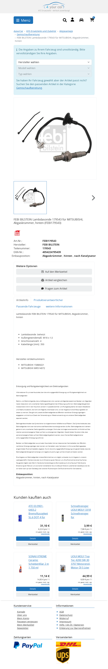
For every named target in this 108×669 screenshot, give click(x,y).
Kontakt (21, 611)
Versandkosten (45, 534)
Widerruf (64, 618)
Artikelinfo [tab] (22, 300)
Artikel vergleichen (54, 280)
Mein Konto (23, 618)
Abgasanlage (66, 31)
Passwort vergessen (27, 621)
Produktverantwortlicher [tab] (48, 300)
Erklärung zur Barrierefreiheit (75, 628)
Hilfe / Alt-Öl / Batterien (71, 624)
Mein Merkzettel (25, 624)
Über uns (22, 615)
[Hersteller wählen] (54, 62)
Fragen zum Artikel (54, 288)
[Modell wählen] (54, 68)
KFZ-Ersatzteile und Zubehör (41, 31)
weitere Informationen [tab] (59, 306)
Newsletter (23, 628)
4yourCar (18, 31)
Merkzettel (33, 544)
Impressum (65, 621)
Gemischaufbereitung (28, 34)
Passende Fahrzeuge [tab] (28, 306)
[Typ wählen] (54, 74)
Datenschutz (66, 615)
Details (33, 538)
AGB (61, 611)
